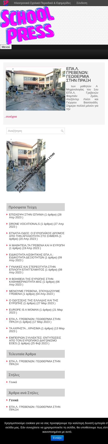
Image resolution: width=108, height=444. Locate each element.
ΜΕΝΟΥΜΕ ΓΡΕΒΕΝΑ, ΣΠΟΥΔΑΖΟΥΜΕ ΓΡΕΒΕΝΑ (34, 292)
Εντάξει (57, 437)
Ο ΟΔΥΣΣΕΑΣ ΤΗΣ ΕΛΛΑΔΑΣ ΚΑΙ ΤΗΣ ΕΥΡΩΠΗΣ (33, 302)
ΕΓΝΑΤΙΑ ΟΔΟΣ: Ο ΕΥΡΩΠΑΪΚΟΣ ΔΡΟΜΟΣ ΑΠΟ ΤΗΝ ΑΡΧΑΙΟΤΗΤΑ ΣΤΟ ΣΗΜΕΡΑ (37, 235)
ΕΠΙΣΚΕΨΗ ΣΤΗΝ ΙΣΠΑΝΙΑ (26, 214)
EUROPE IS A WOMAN (24, 309)
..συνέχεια (10, 116)
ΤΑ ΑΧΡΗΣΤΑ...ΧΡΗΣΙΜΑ (24, 328)
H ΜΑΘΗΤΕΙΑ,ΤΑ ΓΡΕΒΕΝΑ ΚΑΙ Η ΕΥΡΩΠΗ (37, 245)
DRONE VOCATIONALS (24, 223)
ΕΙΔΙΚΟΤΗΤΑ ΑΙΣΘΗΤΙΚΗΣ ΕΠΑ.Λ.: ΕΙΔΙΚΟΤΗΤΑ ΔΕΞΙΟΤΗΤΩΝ (31, 256)
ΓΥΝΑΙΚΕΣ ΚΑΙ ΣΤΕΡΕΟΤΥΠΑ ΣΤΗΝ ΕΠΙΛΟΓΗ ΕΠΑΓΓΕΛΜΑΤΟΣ (32, 268)
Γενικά (13, 382)
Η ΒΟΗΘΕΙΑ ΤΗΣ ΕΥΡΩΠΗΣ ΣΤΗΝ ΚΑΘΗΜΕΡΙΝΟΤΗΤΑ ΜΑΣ (31, 280)
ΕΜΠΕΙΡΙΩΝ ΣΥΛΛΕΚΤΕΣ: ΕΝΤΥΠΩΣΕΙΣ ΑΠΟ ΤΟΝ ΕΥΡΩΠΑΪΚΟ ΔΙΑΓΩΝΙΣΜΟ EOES (35, 340)
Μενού (6, 47)
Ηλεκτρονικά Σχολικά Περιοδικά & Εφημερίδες (42, 3)
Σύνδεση (81, 3)
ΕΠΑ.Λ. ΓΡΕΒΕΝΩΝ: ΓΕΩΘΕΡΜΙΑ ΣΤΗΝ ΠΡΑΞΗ (78, 75)
